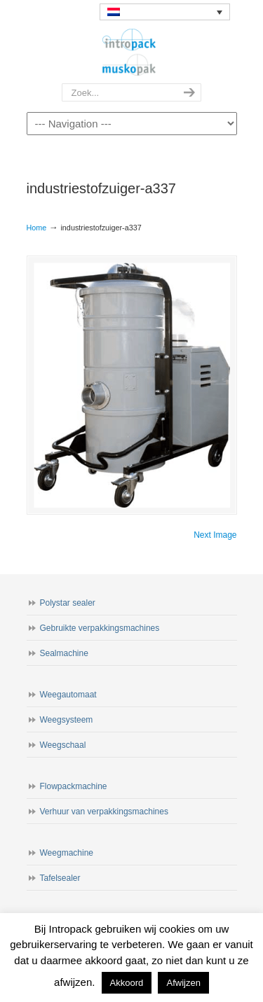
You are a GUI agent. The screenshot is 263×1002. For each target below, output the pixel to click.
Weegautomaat (68, 695)
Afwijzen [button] (183, 982)
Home (37, 227)
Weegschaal (63, 745)
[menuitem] (165, 12)
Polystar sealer (67, 603)
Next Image (215, 535)
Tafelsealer (60, 878)
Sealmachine (64, 653)
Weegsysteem (66, 720)
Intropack (132, 53)
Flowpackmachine (73, 786)
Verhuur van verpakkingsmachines (104, 811)
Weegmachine (67, 853)
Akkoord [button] (127, 982)
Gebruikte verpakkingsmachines (100, 628)
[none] (165, 12)
